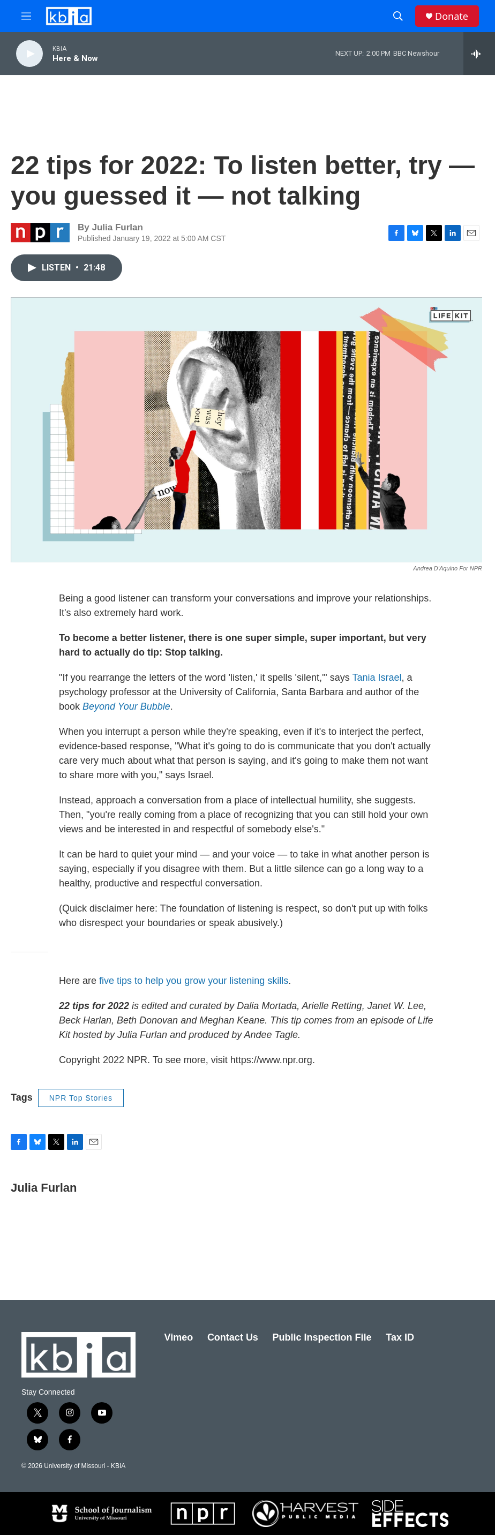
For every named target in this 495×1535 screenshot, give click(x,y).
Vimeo (178, 1337)
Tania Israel (376, 677)
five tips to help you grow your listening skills (193, 980)
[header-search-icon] (398, 16)
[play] (29, 54)
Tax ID (400, 1337)
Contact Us (232, 1337)
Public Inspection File (322, 1337)
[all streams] (479, 53)
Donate (451, 16)
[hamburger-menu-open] (26, 16)
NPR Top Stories (80, 1098)
